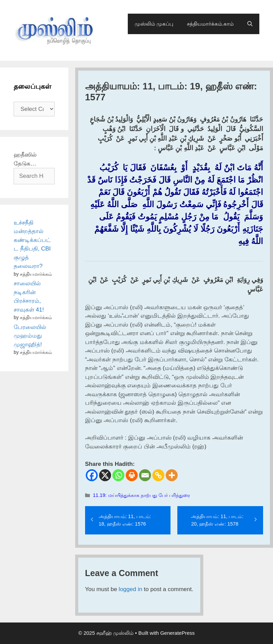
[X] (105, 475)
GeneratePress (177, 633)
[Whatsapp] (118, 475)
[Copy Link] (158, 475)
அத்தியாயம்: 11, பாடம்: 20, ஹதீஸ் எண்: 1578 (217, 520)
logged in (130, 589)
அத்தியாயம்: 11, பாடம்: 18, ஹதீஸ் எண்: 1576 (125, 520)
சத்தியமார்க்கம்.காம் (210, 24)
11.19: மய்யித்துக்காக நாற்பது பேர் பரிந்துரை (141, 495)
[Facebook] (92, 475)
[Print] (132, 475)
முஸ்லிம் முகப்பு (154, 24)
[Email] (145, 475)
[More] (172, 475)
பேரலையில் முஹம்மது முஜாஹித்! (30, 336)
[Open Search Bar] (250, 24)
